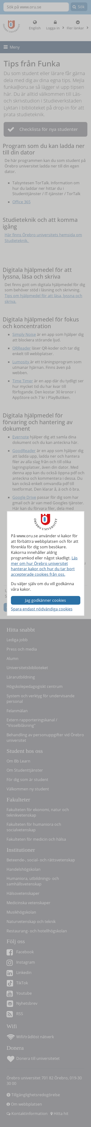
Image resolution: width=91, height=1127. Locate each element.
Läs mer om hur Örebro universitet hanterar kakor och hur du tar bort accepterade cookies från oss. (44, 566)
